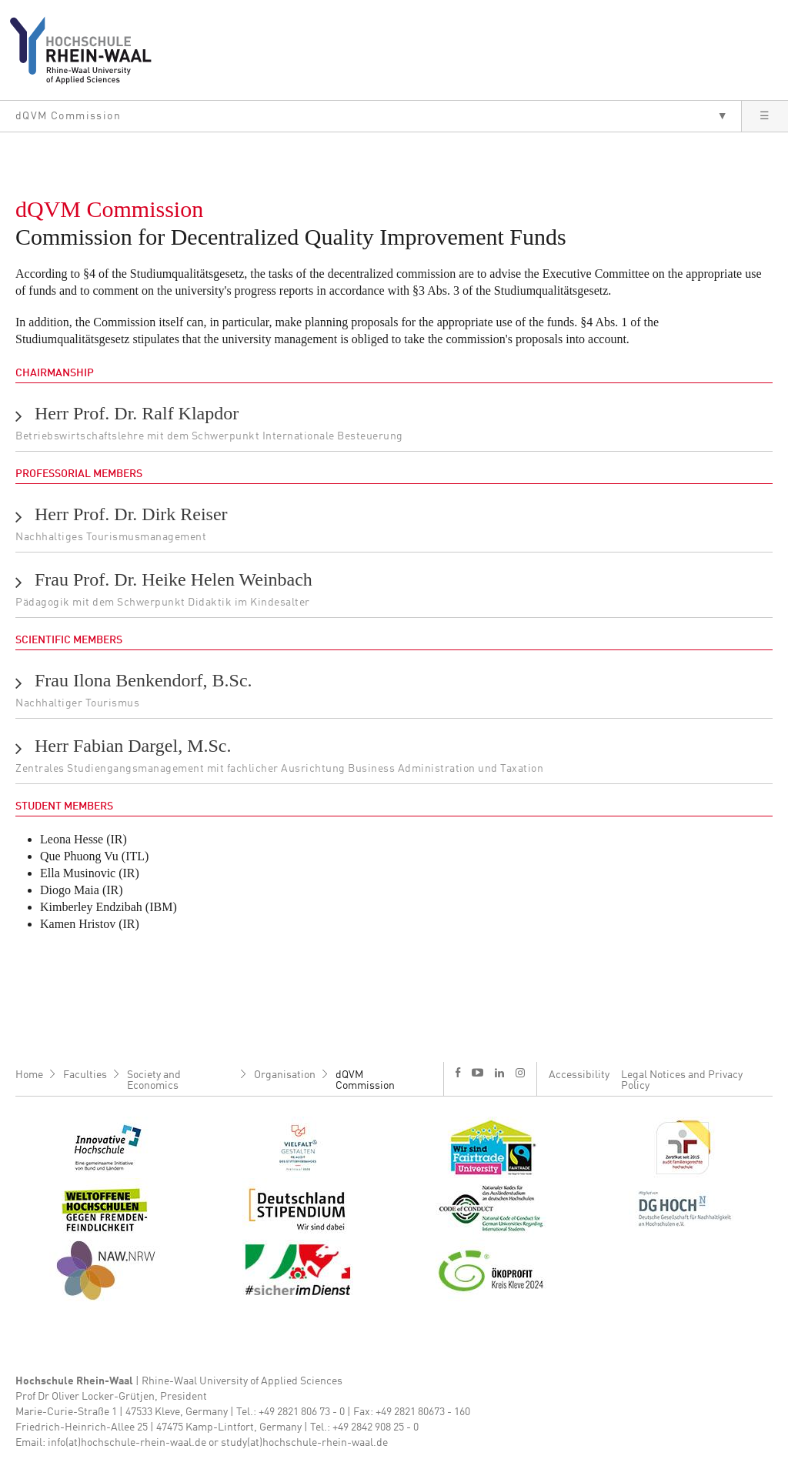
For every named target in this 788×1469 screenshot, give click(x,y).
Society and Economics (154, 1080)
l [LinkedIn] (499, 1072)
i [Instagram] (520, 1072)
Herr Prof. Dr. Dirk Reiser (131, 514)
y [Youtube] (477, 1072)
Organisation (285, 1075)
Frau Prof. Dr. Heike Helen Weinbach (173, 579)
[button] (370, 116)
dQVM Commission (365, 1080)
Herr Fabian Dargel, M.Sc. (133, 746)
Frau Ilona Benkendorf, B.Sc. (143, 680)
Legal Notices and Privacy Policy (682, 1080)
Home (29, 1075)
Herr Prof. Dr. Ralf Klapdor (137, 413)
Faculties (85, 1075)
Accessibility (579, 1075)
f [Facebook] (458, 1072)
